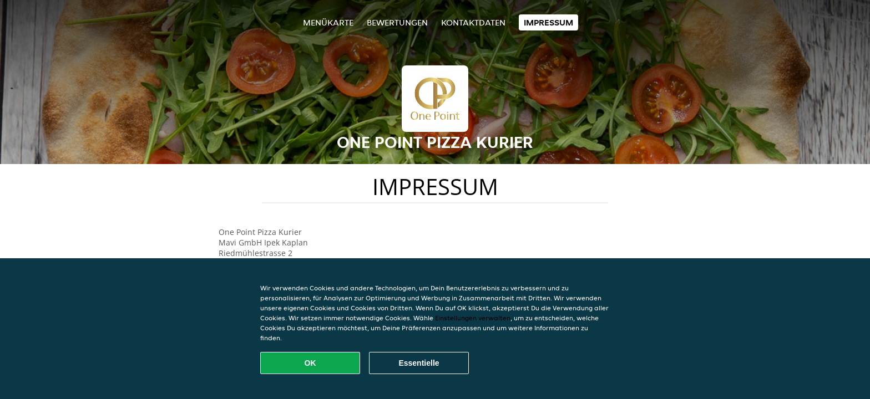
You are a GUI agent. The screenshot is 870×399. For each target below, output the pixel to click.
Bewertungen (397, 22)
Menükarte (328, 22)
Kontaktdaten (473, 22)
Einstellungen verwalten (472, 318)
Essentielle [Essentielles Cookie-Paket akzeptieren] (418, 363)
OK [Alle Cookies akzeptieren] (310, 363)
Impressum (548, 22)
